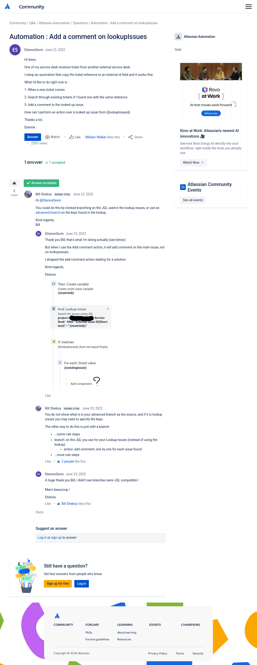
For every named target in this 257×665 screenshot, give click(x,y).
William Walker (95, 137)
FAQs (88, 632)
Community (32, 6)
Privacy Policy (157, 653)
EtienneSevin (33, 50)
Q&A (32, 23)
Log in (42, 538)
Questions (80, 23)
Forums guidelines (97, 639)
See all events (193, 200)
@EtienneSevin (50, 200)
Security (198, 653)
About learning (126, 632)
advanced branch (48, 213)
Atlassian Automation (54, 23)
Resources (124, 639)
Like (48, 396)
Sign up (56, 538)
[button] (81, 335)
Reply (40, 512)
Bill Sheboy (44, 194)
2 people (68, 462)
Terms (180, 653)
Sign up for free (58, 584)
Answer (32, 137)
